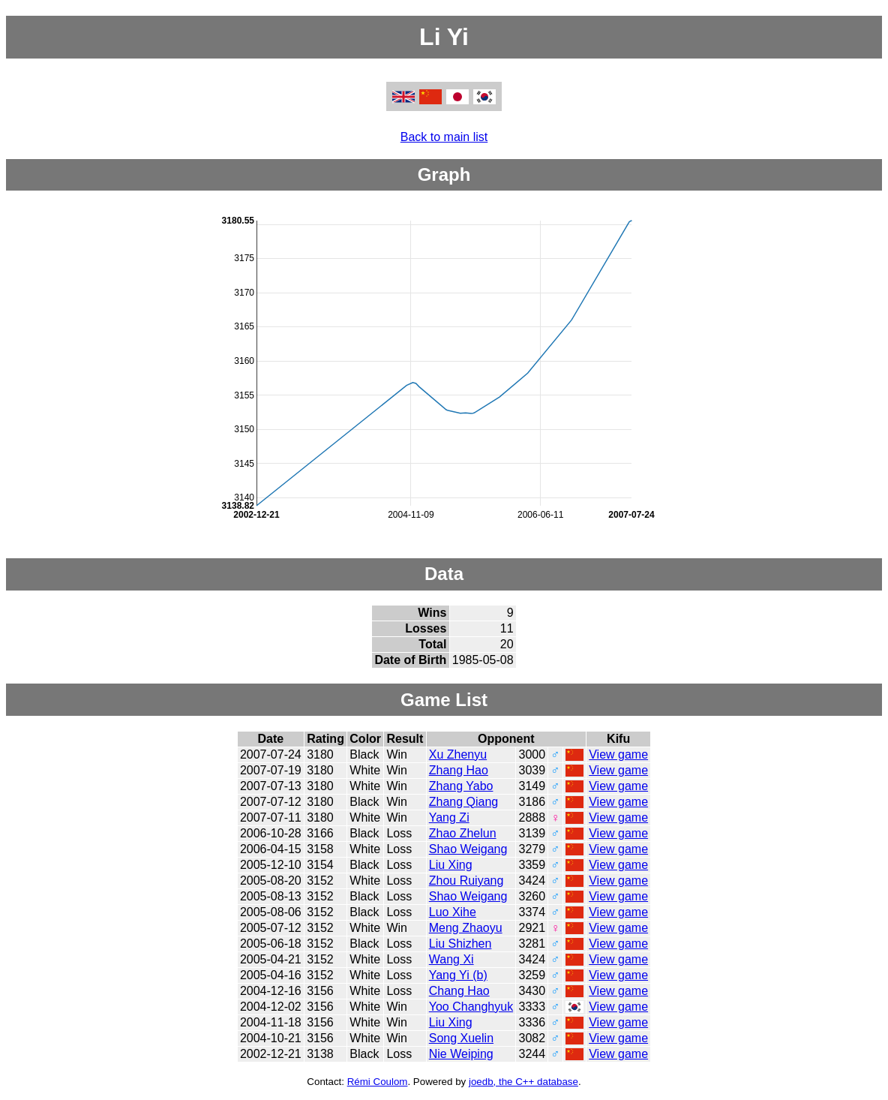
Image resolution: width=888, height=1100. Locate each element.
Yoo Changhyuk (471, 1006)
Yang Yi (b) (458, 975)
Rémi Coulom (377, 1081)
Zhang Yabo (461, 786)
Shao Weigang (468, 849)
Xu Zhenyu (458, 754)
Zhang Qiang (464, 801)
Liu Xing (450, 864)
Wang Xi (451, 959)
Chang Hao (459, 990)
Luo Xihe (452, 912)
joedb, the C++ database (523, 1081)
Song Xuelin (461, 1038)
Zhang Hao (458, 770)
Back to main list (444, 137)
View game (618, 754)
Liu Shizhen (460, 943)
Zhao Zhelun (462, 833)
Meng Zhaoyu (465, 927)
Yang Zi (449, 817)
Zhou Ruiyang (466, 880)
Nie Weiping (461, 1053)
